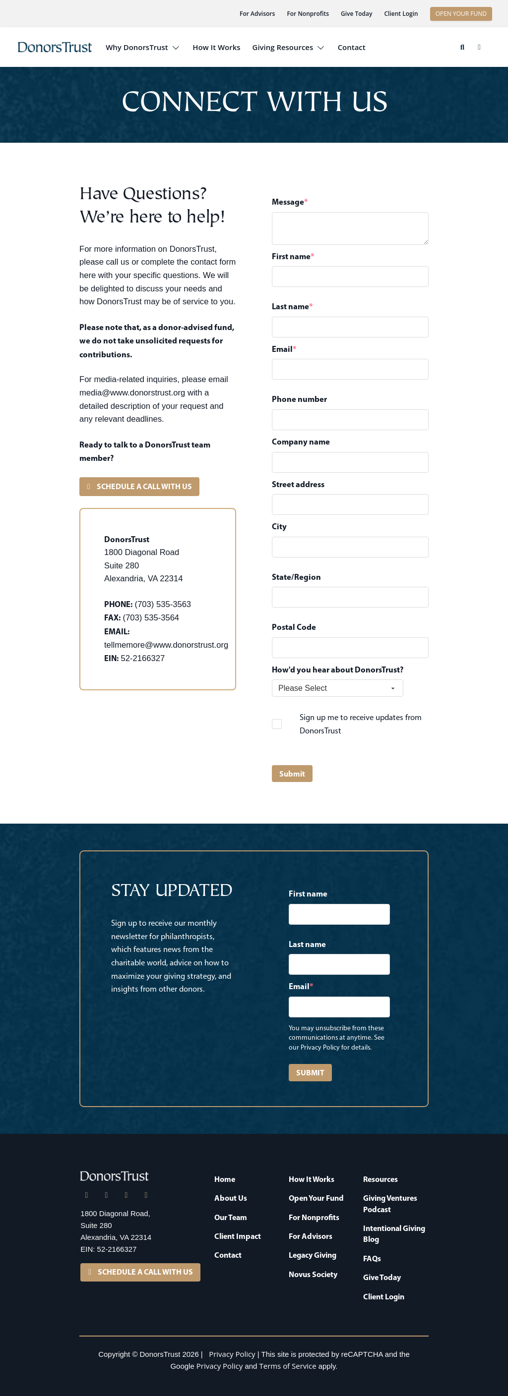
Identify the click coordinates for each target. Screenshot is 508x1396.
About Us (230, 1198)
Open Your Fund (316, 1198)
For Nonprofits (308, 13)
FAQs (372, 1258)
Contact (352, 47)
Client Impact (237, 1236)
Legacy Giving (312, 1255)
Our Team (230, 1217)
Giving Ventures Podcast (390, 1203)
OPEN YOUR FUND (461, 13)
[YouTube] (146, 1195)
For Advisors (257, 13)
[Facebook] (126, 1195)
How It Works (216, 47)
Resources (380, 1179)
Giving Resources (283, 47)
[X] (106, 1195)
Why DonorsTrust (137, 47)
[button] (462, 47)
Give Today (356, 13)
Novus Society (313, 1274)
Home (224, 1179)
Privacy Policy (232, 1354)
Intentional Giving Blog (394, 1233)
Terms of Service (288, 1366)
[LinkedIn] (86, 1195)
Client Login (401, 13)
